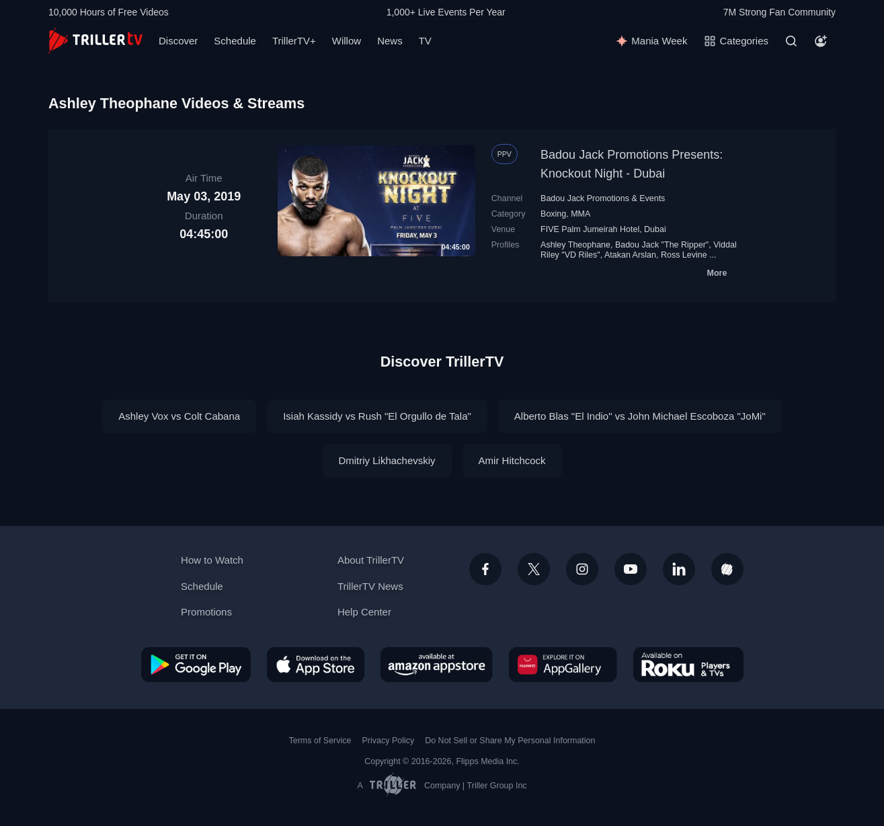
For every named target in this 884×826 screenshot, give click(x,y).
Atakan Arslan (630, 255)
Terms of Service (320, 740)
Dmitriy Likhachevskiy (386, 460)
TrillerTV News (370, 586)
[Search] (791, 41)
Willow (346, 40)
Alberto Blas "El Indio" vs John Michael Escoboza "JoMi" (640, 416)
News (390, 40)
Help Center (364, 611)
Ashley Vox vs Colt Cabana (179, 416)
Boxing (553, 214)
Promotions (206, 611)
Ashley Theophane (575, 245)
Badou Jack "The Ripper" (662, 245)
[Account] (821, 41)
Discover (178, 40)
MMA (580, 214)
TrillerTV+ (294, 40)
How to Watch (212, 560)
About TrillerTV (370, 560)
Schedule (235, 40)
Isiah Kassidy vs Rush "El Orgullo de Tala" (377, 416)
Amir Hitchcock (512, 460)
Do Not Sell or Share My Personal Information (510, 740)
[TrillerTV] (95, 40)
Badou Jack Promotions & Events (602, 198)
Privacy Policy (388, 740)
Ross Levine (684, 255)
